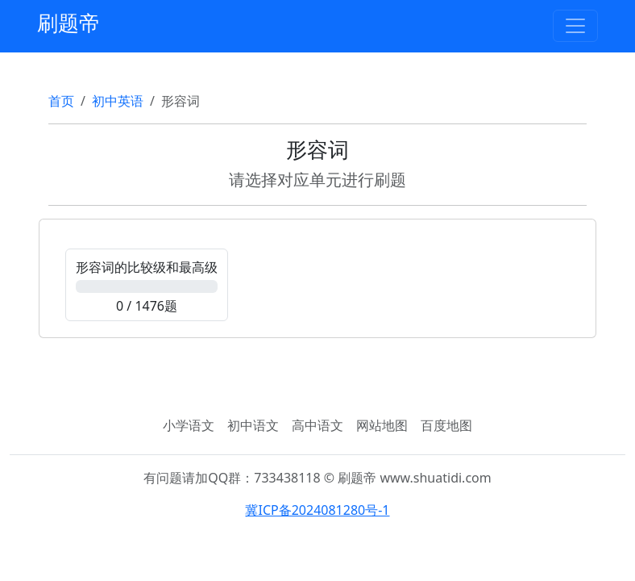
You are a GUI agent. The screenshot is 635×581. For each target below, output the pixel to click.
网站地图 (382, 425)
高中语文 (317, 425)
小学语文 (188, 425)
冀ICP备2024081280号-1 (317, 510)
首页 (61, 101)
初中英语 (117, 101)
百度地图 (446, 425)
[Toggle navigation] (575, 26)
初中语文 (253, 425)
